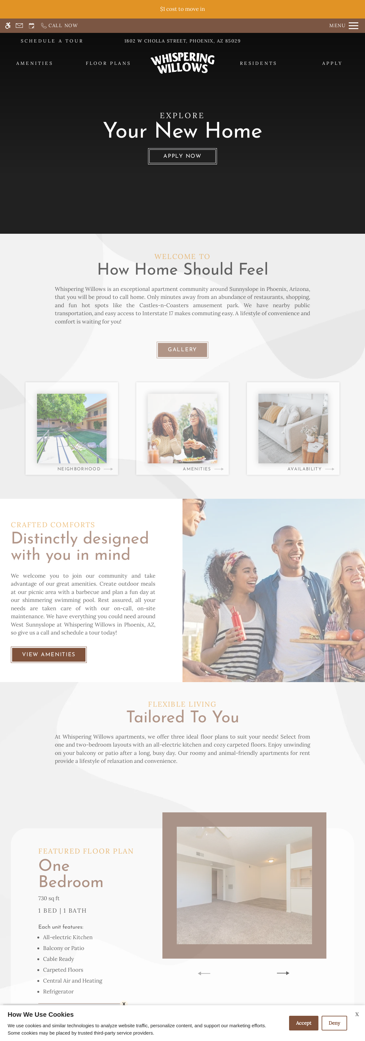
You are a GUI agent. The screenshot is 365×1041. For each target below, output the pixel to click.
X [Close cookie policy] (357, 1014)
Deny (334, 1023)
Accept (303, 1023)
